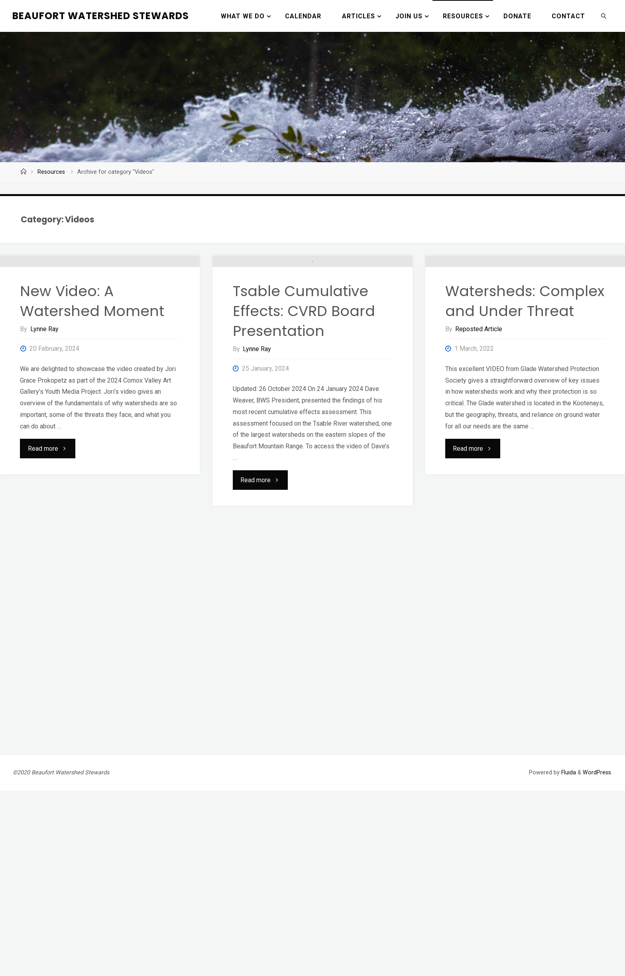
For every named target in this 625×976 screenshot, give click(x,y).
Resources (51, 172)
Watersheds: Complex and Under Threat (524, 406)
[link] (604, 16)
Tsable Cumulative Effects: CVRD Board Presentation (304, 416)
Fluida (568, 957)
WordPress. (597, 957)
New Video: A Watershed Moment (92, 406)
